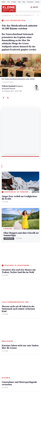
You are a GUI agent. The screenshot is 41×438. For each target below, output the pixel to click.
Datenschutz (22, 374)
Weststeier (5, 278)
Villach (16, 263)
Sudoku (17, 304)
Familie (29, 267)
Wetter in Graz (32, 296)
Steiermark (6, 233)
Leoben (4, 248)
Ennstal (4, 237)
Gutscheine (30, 2)
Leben (29, 233)
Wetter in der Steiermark (31, 290)
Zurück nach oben (20, 227)
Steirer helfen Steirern (31, 305)
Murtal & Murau (7, 252)
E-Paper (13, 2)
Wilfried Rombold (9, 86)
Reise (29, 250)
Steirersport (6, 287)
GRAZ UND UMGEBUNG (24, 15)
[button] (36, 15)
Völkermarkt (18, 267)
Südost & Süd (6, 269)
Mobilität (30, 241)
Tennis (4, 300)
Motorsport (6, 304)
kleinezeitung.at (14, 394)
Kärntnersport (6, 291)
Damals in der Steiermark (32, 312)
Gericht (29, 333)
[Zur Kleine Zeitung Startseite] (9, 8)
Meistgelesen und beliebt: (11, 341)
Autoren (17, 291)
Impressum (6, 374)
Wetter (4, 2)
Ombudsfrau (31, 246)
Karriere (30, 263)
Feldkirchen (18, 241)
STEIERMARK (7, 15)
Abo (8, 2)
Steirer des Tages (33, 318)
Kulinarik (30, 258)
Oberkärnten (18, 250)
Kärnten (17, 233)
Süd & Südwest (7, 265)
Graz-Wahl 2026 (32, 329)
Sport (4, 283)
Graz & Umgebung (6, 242)
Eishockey (5, 312)
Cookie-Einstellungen (10, 386)
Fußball (4, 295)
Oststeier (5, 261)
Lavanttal (17, 246)
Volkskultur (31, 300)
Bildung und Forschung (31, 323)
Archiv (16, 295)
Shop (23, 2)
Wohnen (30, 254)
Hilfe (16, 287)
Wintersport (6, 308)
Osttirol (17, 254)
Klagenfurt (18, 237)
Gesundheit (31, 237)
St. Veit (16, 258)
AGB (14, 374)
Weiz (3, 274)
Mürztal (4, 257)
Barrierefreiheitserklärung (12, 380)
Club (19, 2)
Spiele (16, 300)
